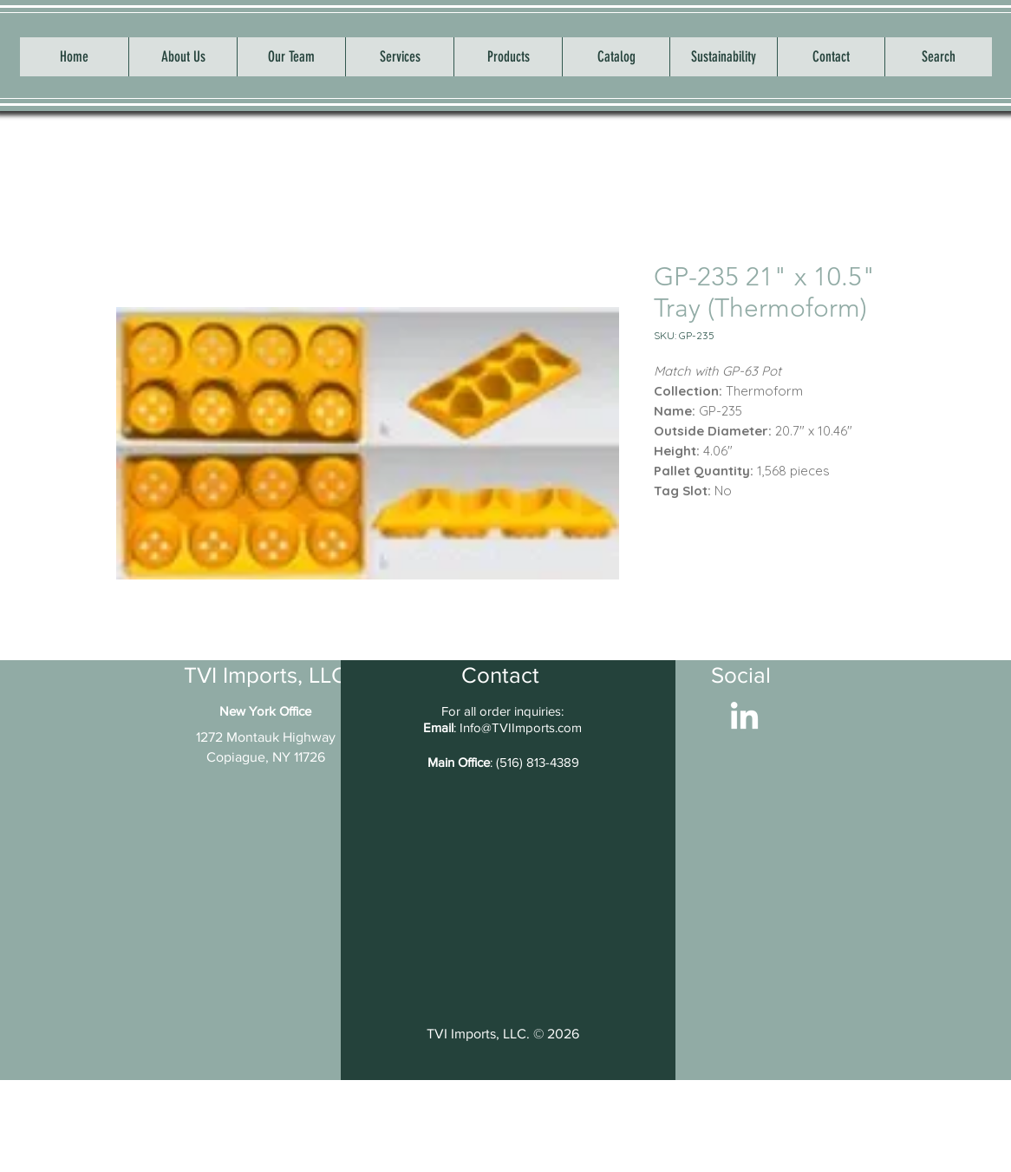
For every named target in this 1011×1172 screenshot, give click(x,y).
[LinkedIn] (744, 718)
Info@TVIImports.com (521, 727)
